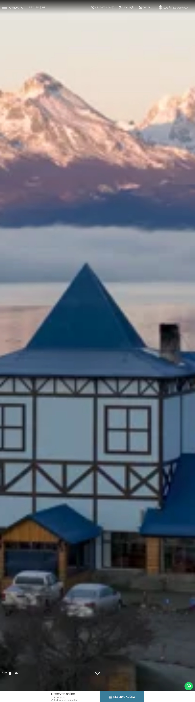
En (37, 7)
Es (30, 7)
